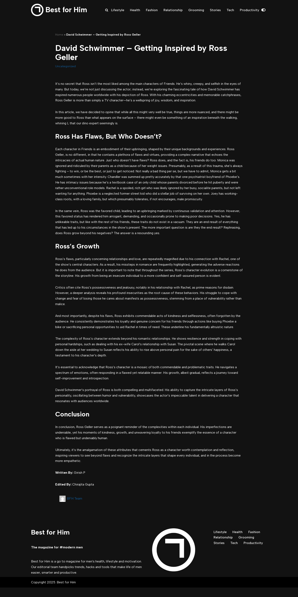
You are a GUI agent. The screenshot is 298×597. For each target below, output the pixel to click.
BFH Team (74, 508)
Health (135, 10)
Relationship (173, 10)
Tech (230, 10)
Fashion (151, 10)
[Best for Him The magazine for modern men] (59, 10)
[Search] (106, 10)
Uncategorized (65, 66)
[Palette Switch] (263, 10)
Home (59, 34)
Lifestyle (117, 10)
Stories (215, 10)
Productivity (249, 10)
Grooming (196, 10)
